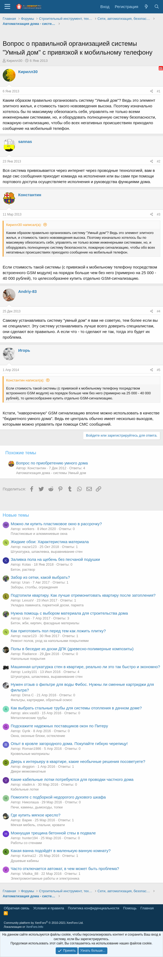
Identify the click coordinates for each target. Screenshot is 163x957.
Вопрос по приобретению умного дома (52, 463)
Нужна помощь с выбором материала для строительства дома (69, 613)
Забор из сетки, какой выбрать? (40, 577)
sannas (25, 141)
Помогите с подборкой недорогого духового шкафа (58, 797)
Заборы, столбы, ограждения (34, 587)
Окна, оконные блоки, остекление (38, 736)
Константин (29, 194)
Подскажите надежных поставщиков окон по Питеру (59, 726)
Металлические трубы (29, 718)
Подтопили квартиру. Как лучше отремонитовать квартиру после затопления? (83, 595)
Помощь (130, 908)
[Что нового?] (146, 7)
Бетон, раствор (23, 570)
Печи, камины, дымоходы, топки (37, 807)
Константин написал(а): (25, 380)
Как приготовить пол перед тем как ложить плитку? (58, 631)
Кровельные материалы (30, 754)
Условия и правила (48, 908)
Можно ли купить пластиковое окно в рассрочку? (56, 523)
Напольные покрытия (28, 659)
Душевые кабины (25, 861)
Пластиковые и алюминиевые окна (39, 534)
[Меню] (7, 6)
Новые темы (16, 515)
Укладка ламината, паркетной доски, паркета (47, 605)
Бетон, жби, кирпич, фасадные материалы (45, 623)
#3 (158, 214)
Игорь (24, 350)
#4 (158, 311)
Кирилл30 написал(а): (23, 225)
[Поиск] (156, 7)
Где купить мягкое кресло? (35, 815)
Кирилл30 (14, 61)
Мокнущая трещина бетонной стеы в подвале (53, 833)
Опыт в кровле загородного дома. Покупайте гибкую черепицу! (69, 743)
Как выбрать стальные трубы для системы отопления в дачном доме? (76, 708)
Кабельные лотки (25, 789)
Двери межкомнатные (28, 771)
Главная (147, 908)
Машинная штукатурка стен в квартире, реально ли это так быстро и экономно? (85, 666)
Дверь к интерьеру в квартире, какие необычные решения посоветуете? (78, 761)
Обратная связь (16, 908)
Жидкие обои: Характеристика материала (50, 541)
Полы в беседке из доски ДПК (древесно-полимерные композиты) (72, 648)
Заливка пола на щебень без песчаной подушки (55, 559)
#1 (158, 91)
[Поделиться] (151, 91)
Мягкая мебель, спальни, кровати (38, 825)
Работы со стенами (26, 843)
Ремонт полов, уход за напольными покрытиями (50, 641)
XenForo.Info (34, 926)
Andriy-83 (27, 291)
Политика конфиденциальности (93, 908)
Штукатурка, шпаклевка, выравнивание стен (46, 552)
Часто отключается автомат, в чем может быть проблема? (65, 868)
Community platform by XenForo (44, 922)
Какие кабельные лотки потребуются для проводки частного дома (72, 779)
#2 (158, 161)
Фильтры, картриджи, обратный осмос (41, 700)
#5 (158, 370)
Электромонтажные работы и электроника (45, 878)
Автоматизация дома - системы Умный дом (51, 473)
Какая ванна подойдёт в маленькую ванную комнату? (61, 850)
